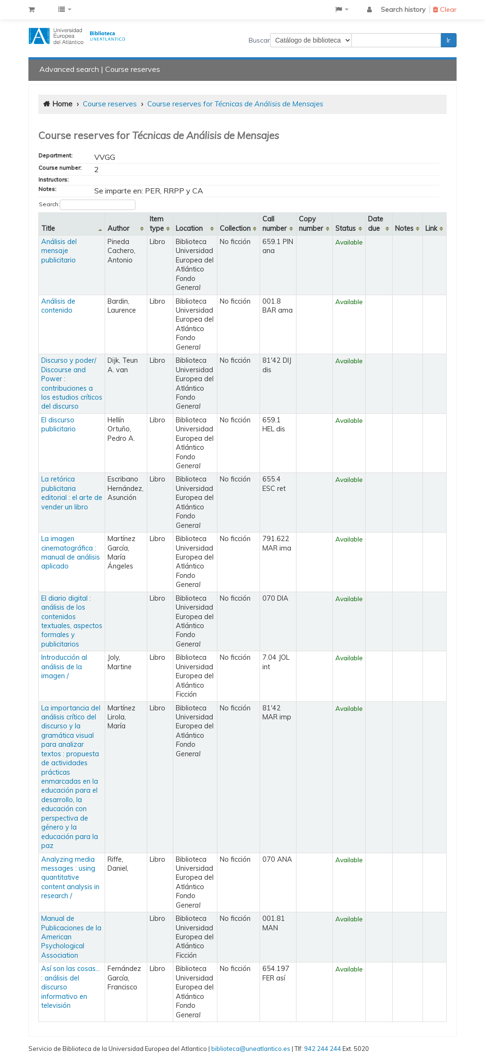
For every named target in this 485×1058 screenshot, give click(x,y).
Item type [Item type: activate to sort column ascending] (157, 223)
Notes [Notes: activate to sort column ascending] (404, 228)
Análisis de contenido (58, 306)
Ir (448, 40)
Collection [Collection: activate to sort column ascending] (235, 228)
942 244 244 (322, 1048)
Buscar (259, 40)
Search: (87, 205)
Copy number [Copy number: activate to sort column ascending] (311, 223)
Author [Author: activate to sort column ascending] (118, 228)
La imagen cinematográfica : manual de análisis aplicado (70, 552)
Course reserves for (235, 103)
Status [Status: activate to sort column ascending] (345, 228)
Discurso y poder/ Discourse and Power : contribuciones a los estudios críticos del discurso (71, 383)
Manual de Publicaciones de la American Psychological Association (71, 937)
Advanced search (69, 69)
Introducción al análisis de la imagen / (64, 666)
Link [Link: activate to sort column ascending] (431, 228)
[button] (31, 9)
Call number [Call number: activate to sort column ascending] (274, 223)
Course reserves (132, 69)
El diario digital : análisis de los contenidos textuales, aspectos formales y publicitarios (71, 621)
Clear (445, 9)
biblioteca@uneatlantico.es (250, 1048)
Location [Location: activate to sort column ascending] (189, 228)
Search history (403, 9)
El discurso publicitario (58, 424)
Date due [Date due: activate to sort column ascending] (375, 223)
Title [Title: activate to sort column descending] (48, 228)
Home (62, 103)
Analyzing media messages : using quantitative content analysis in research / (70, 878)
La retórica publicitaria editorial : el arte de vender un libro (71, 493)
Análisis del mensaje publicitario (59, 250)
